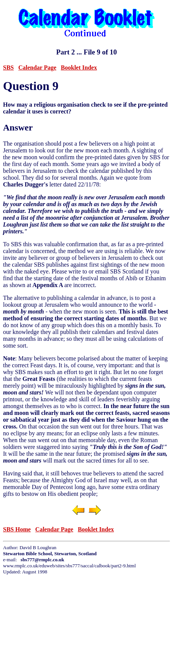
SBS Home (17, 529)
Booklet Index (79, 67)
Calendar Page (37, 67)
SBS (8, 67)
